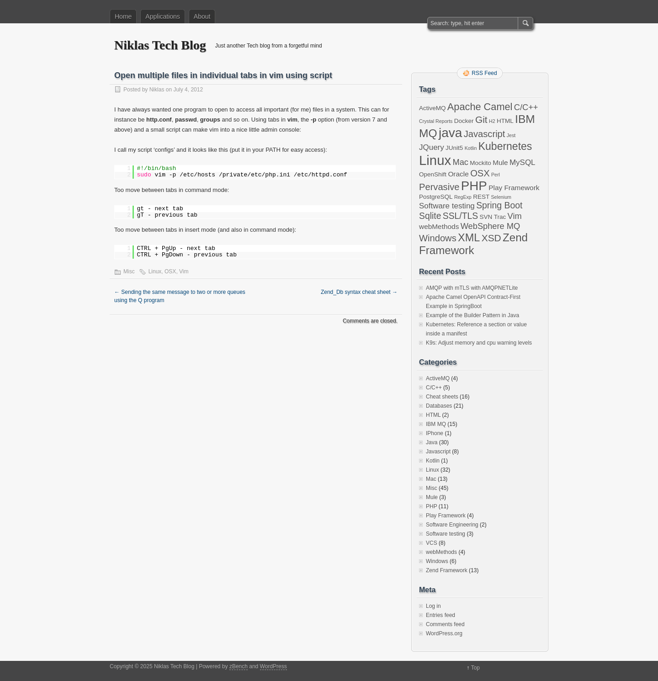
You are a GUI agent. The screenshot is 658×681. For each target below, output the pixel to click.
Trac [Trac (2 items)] (500, 216)
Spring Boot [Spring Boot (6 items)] (499, 205)
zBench (238, 666)
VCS (431, 543)
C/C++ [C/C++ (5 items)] (526, 107)
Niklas (156, 89)
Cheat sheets (442, 397)
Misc (129, 271)
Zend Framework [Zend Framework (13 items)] (473, 243)
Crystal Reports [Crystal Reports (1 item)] (435, 121)
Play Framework (446, 515)
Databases (439, 406)
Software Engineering (452, 524)
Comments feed (445, 624)
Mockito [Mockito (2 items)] (480, 163)
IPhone (434, 433)
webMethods (441, 552)
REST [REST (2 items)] (481, 196)
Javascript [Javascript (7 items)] (484, 134)
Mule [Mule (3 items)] (500, 162)
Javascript (438, 451)
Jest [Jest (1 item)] (511, 135)
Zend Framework (446, 570)
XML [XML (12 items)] (469, 238)
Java (431, 442)
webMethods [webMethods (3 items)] (439, 226)
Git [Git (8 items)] (481, 119)
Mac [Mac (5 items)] (460, 162)
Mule (432, 497)
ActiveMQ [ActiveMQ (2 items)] (432, 108)
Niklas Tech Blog (160, 45)
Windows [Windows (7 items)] (437, 238)
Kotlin (433, 461)
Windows (437, 561)
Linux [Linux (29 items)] (435, 160)
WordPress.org (444, 633)
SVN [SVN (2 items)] (486, 216)
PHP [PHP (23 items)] (474, 186)
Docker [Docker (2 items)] (464, 120)
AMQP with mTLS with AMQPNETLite (472, 288)
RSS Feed (484, 73)
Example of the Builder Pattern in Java (472, 315)
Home (123, 16)
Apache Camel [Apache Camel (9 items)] (480, 106)
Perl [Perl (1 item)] (495, 174)
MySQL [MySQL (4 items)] (522, 162)
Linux (155, 271)
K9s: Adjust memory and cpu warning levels (479, 343)
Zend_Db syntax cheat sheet (359, 292)
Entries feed (440, 615)
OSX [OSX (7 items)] (480, 173)
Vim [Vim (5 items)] (515, 216)
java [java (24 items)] (450, 133)
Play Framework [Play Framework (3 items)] (513, 188)
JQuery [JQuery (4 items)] (431, 147)
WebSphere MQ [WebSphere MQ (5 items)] (490, 226)
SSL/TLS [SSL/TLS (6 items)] (460, 216)
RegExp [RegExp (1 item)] (463, 197)
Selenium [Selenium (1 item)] (501, 197)
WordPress (273, 666)
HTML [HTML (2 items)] (505, 120)
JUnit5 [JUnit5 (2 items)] (454, 147)
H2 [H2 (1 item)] (492, 121)
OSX (170, 271)
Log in (433, 606)
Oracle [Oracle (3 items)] (458, 174)
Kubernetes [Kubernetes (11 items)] (505, 146)
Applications (162, 16)
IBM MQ (436, 424)
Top (475, 668)
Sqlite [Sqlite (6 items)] (430, 216)
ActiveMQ (438, 378)
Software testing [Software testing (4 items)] (447, 206)
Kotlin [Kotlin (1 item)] (471, 148)
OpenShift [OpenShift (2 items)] (432, 174)
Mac (431, 479)
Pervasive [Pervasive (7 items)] (439, 187)
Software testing (445, 534)
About (202, 16)
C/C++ (434, 387)
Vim (183, 271)
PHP (431, 506)
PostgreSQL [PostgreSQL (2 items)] (436, 196)
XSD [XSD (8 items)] (491, 238)
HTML (433, 415)
